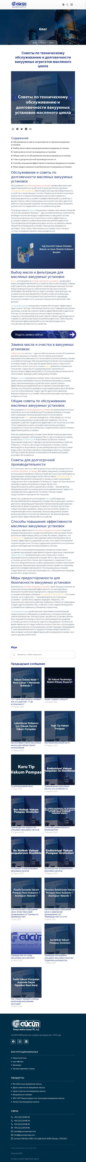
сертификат (18, 1061)
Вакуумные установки (22, 1094)
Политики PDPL (17, 1153)
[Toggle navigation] (71, 4)
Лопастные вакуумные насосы (26, 1101)
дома (35, 42)
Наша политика (19, 1058)
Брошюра (17, 1065)
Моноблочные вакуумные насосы (27, 1084)
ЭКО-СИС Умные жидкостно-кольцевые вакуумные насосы (38, 1098)
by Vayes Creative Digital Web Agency (25, 1159)
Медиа (43, 42)
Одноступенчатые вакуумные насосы (29, 1091)
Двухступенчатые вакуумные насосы (29, 1087)
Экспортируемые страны (24, 1068)
